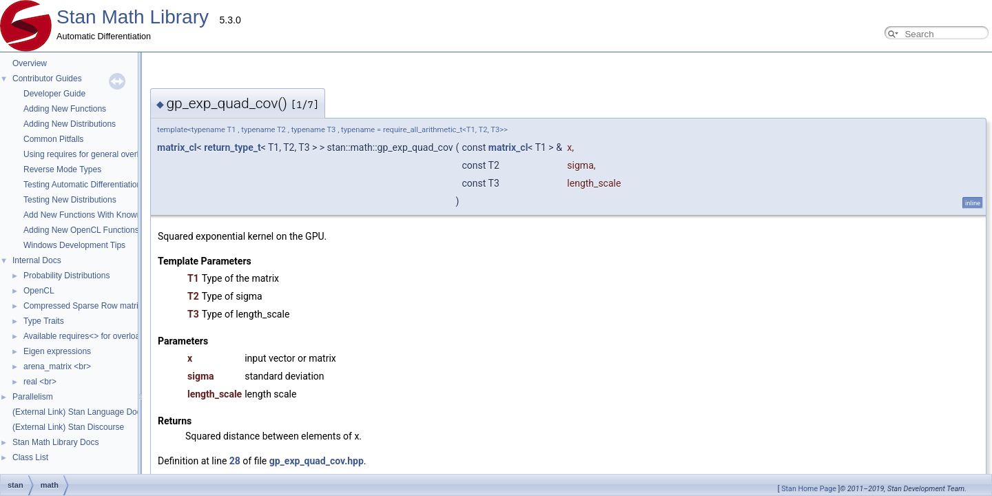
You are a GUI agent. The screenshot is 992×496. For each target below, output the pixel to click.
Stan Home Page (808, 488)
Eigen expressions (57, 351)
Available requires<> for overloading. (90, 336)
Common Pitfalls (53, 139)
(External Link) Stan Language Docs (78, 412)
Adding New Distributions (69, 124)
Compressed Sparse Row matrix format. (96, 306)
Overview (29, 63)
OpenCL (38, 291)
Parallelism (32, 397)
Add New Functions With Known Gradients (101, 215)
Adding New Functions (64, 109)
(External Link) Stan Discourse (68, 427)
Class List (30, 457)
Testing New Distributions (69, 200)
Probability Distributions (66, 275)
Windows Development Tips (74, 245)
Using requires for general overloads (89, 154)
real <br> (39, 381)
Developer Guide (54, 94)
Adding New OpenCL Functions (81, 230)
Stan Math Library (132, 17)
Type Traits (43, 321)
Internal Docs (36, 260)
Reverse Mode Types (62, 169)
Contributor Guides (47, 78)
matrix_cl (371, 147)
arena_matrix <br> (57, 366)
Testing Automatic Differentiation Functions (101, 184)
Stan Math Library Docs (55, 442)
